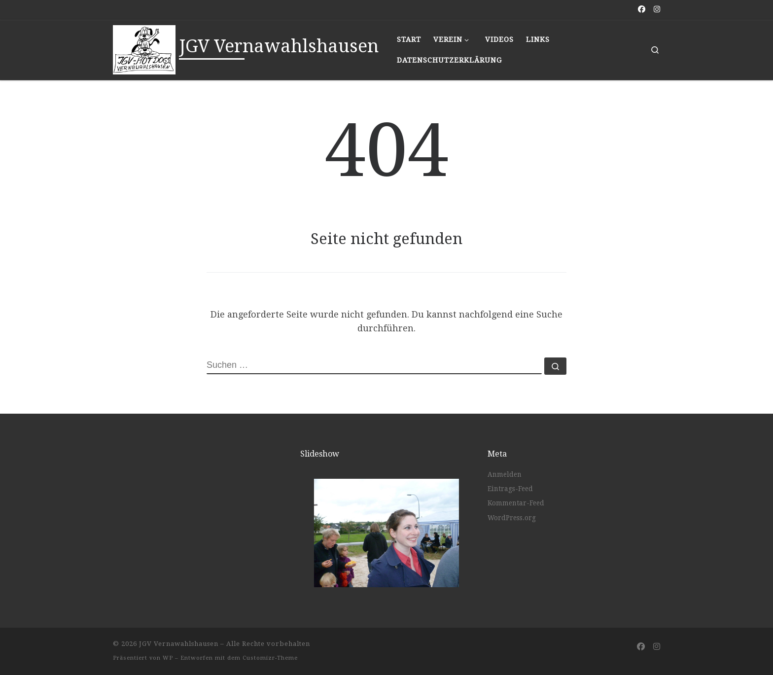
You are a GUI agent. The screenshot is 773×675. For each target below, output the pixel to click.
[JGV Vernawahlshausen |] (144, 48)
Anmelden (505, 474)
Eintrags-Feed (510, 489)
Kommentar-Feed (516, 503)
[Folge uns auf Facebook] (641, 9)
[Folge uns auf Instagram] (657, 9)
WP (168, 658)
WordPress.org (512, 518)
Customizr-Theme (270, 658)
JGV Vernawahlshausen (178, 643)
